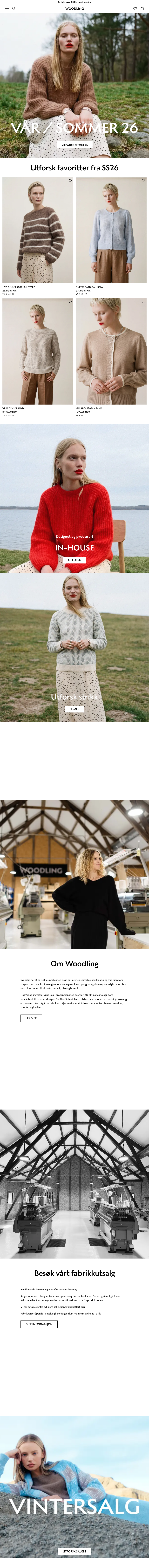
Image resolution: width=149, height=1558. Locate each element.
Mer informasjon (39, 1324)
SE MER (74, 709)
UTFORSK (74, 560)
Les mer (31, 1018)
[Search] (14, 9)
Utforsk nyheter (74, 145)
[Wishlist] (135, 9)
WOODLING (74, 9)
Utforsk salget (74, 1551)
